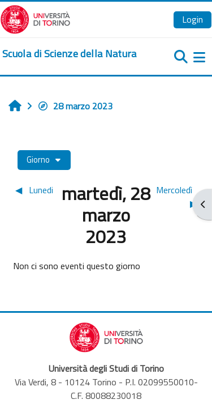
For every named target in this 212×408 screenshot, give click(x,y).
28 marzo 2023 (75, 106)
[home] (69, 54)
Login (192, 19)
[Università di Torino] (35, 18)
